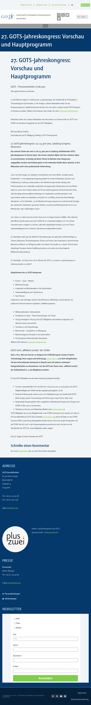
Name (15, 645)
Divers (18, 628)
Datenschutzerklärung (79, 699)
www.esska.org (53, 359)
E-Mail (15, 666)
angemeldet (23, 451)
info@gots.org (12, 508)
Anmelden (46, 678)
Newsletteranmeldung (59, 5)
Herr (18, 619)
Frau (18, 623)
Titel (14, 634)
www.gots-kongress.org (68, 111)
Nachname (17, 656)
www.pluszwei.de (51, 532)
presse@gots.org (14, 583)
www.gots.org (48, 417)
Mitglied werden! (26, 5)
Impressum (82, 693)
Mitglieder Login (41, 5)
